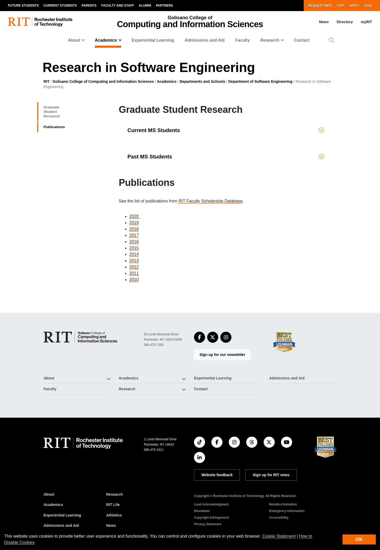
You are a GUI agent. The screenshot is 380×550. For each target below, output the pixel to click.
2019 (134, 222)
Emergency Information (287, 511)
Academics (167, 81)
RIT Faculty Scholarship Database (210, 201)
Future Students (23, 5)
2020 (134, 216)
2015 (134, 248)
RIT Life (113, 505)
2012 (134, 267)
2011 (134, 273)
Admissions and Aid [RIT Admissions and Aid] (61, 525)
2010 (134, 279)
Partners (164, 5)
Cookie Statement (279, 536)
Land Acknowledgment (211, 504)
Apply (354, 5)
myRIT (366, 22)
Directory (345, 22)
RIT (47, 81)
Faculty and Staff (117, 5)
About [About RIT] (49, 494)
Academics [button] (106, 40)
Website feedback (216, 475)
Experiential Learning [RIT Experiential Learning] (62, 515)
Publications (59, 128)
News (324, 22)
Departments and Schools (202, 81)
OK (359, 539)
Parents (89, 5)
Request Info (320, 5)
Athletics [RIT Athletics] (114, 515)
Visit (340, 5)
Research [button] (269, 40)
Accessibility (278, 517)
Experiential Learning (153, 40)
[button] (331, 40)
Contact (302, 40)
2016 (134, 241)
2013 (134, 260)
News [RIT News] (111, 525)
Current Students (60, 5)
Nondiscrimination (283, 504)
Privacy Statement (207, 524)
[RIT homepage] (40, 22)
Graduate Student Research (66, 111)
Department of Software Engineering (260, 81)
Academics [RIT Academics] (53, 505)
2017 (134, 235)
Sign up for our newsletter (222, 355)
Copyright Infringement (211, 517)
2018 (134, 229)
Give (368, 5)
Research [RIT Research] (114, 494)
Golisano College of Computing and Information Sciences (103, 81)
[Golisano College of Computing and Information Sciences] (80, 337)
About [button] (74, 40)
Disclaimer (202, 511)
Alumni (145, 5)
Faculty (242, 40)
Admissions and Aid (205, 40)
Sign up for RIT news (271, 475)
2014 (134, 254)
